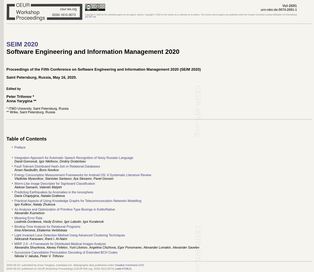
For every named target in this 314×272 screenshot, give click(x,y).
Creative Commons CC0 (129, 265)
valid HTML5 (123, 268)
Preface (19, 147)
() (90, 17)
